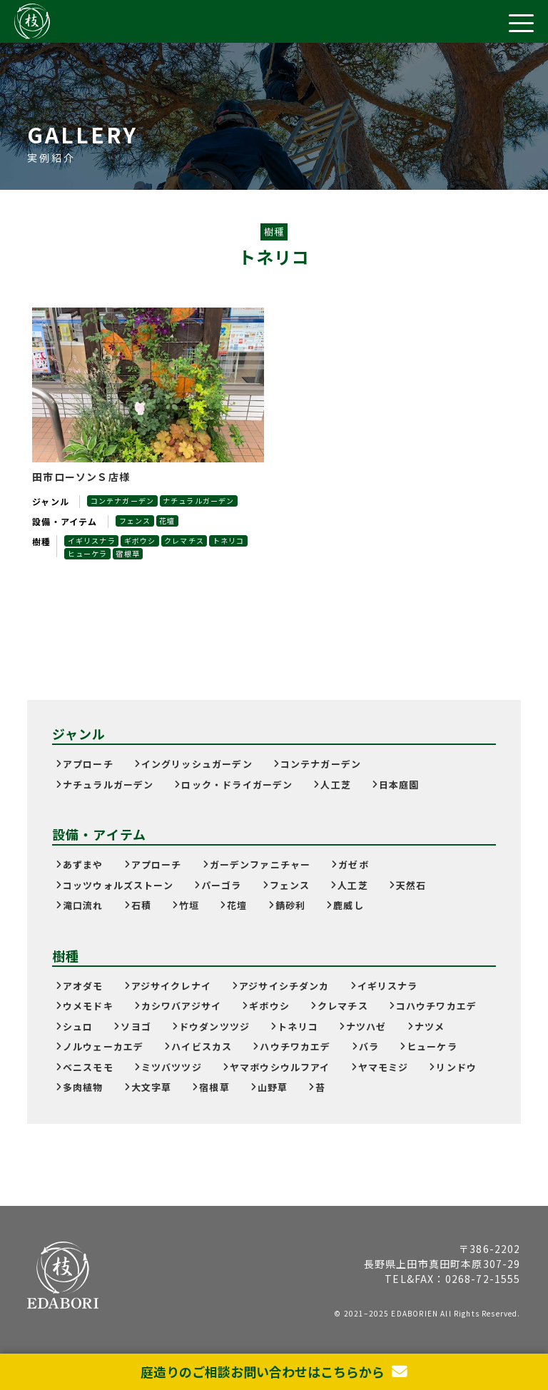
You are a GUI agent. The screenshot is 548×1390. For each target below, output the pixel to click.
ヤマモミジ (383, 1067)
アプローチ (88, 764)
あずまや (83, 864)
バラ (369, 1046)
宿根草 (129, 553)
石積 (141, 905)
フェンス (135, 520)
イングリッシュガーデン (197, 764)
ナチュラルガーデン (200, 500)
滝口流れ (83, 905)
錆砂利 (290, 905)
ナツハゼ (366, 1026)
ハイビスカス (201, 1046)
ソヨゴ (136, 1026)
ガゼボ (353, 864)
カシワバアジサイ (181, 1006)
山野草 (273, 1087)
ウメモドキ (88, 1006)
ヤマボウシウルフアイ (280, 1067)
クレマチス (186, 540)
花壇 (168, 520)
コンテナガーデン (122, 500)
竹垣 (189, 905)
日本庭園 (399, 784)
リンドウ (456, 1067)
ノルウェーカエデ (103, 1046)
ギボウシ (141, 540)
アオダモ (83, 986)
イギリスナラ (92, 540)
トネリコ (231, 540)
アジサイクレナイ (171, 986)
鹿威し (348, 905)
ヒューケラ (88, 553)
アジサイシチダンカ (284, 986)
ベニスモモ (88, 1067)
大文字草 (151, 1087)
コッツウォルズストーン (118, 885)
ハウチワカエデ (295, 1046)
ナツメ (430, 1026)
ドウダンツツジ (214, 1026)
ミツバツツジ (171, 1067)
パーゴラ (221, 885)
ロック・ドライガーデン (237, 784)
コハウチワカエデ (436, 1006)
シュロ (78, 1026)
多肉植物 (83, 1087)
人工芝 (335, 784)
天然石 (411, 885)
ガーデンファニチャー (260, 864)
